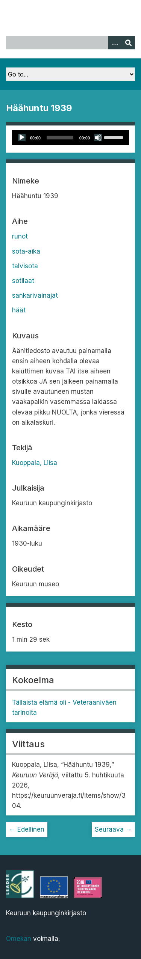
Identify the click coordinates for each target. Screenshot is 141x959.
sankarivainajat (35, 295)
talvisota (25, 266)
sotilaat (23, 280)
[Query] (70, 42)
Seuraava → (113, 829)
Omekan (18, 938)
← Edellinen (26, 829)
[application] (70, 137)
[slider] (60, 137)
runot (20, 236)
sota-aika (26, 251)
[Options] (114, 42)
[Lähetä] (128, 42)
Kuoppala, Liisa (34, 462)
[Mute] (98, 137)
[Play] (22, 137)
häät (19, 310)
